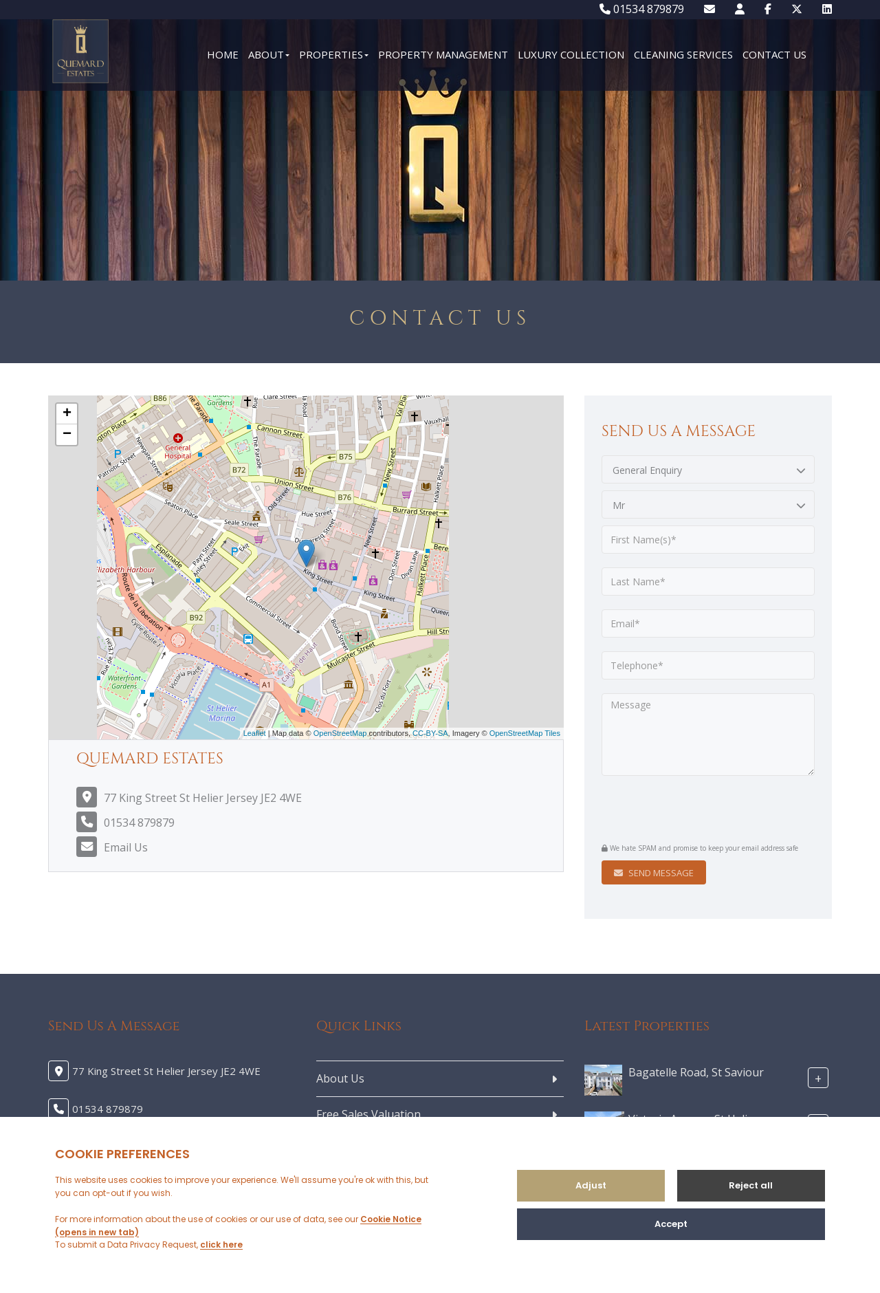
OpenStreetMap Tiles (525, 733)
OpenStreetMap (340, 733)
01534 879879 (642, 9)
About (268, 54)
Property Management (443, 54)
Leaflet (254, 733)
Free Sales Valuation (368, 1114)
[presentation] (685, 811)
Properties (333, 54)
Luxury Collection (571, 54)
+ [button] (67, 414)
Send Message (654, 873)
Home (223, 54)
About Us (340, 1078)
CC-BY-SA (430, 733)
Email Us (126, 847)
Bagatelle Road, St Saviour (696, 1071)
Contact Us (774, 54)
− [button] (67, 434)
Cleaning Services (683, 54)
